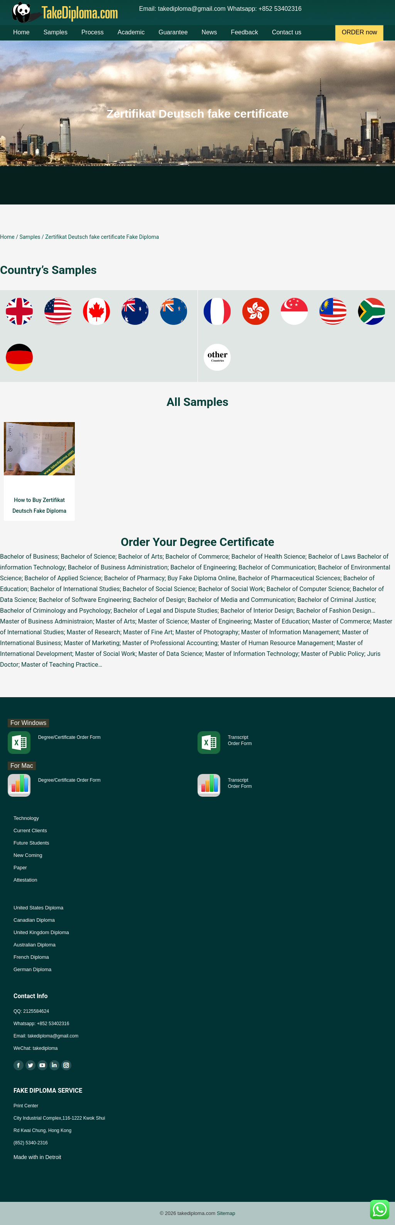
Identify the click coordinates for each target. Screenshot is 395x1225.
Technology (26, 818)
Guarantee (173, 38)
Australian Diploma (35, 945)
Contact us (286, 38)
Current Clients (30, 830)
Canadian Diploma (34, 920)
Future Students (31, 843)
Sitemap (226, 1213)
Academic (131, 38)
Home (21, 38)
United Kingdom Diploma (41, 932)
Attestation (25, 880)
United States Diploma (38, 908)
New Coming (28, 855)
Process (92, 38)
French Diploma (31, 957)
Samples (56, 38)
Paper (20, 867)
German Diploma (32, 969)
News (209, 38)
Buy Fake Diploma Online (201, 578)
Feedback (244, 38)
